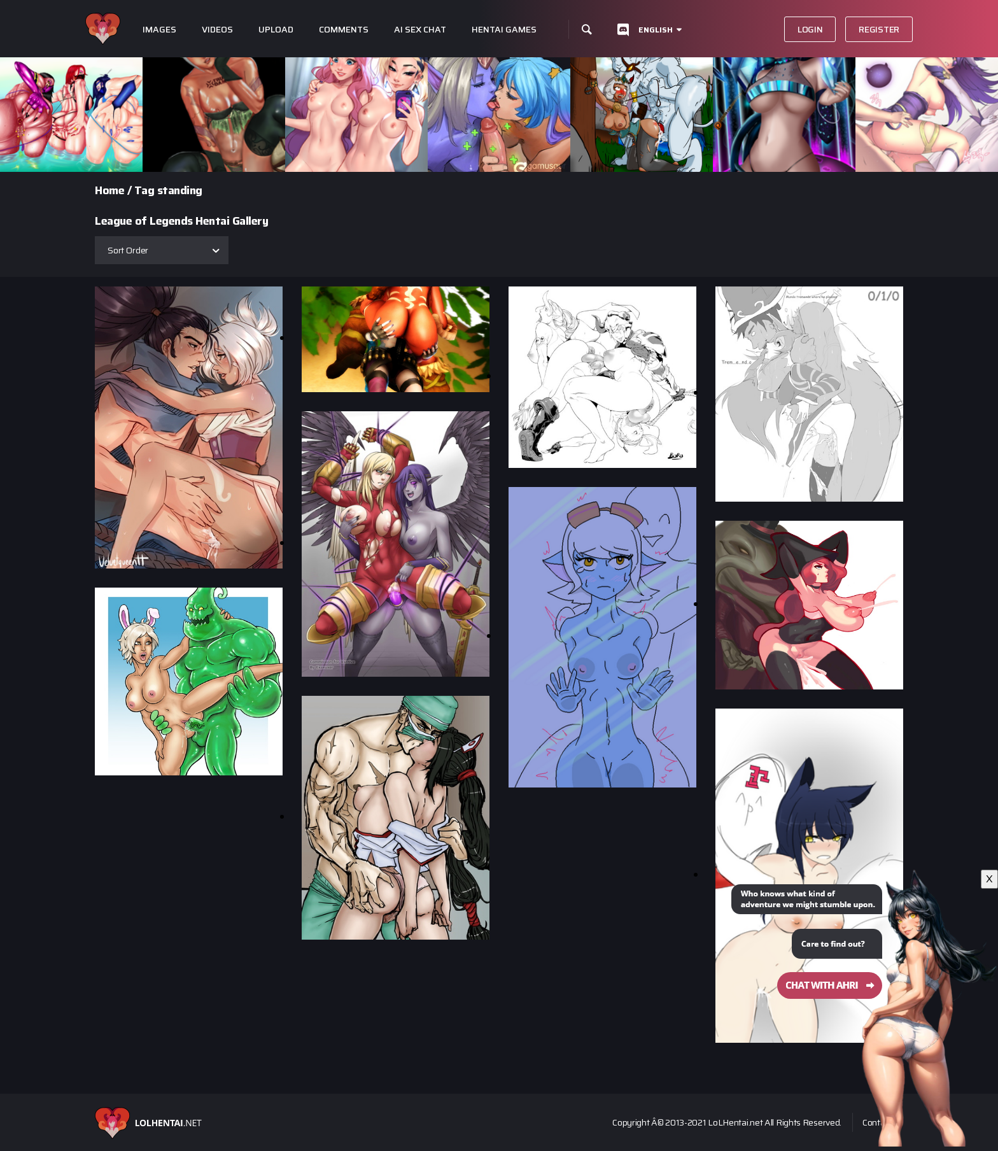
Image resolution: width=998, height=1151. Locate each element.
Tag (144, 190)
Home (109, 190)
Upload (275, 29)
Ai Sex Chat (420, 29)
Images (159, 29)
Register (879, 29)
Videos (217, 29)
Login (810, 29)
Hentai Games (504, 29)
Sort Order (128, 250)
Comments (344, 29)
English (655, 30)
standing (179, 190)
